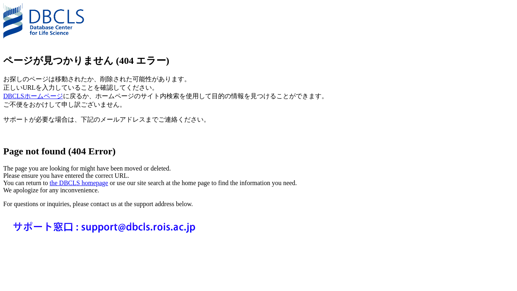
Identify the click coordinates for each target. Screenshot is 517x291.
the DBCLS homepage (79, 182)
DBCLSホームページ (33, 96)
